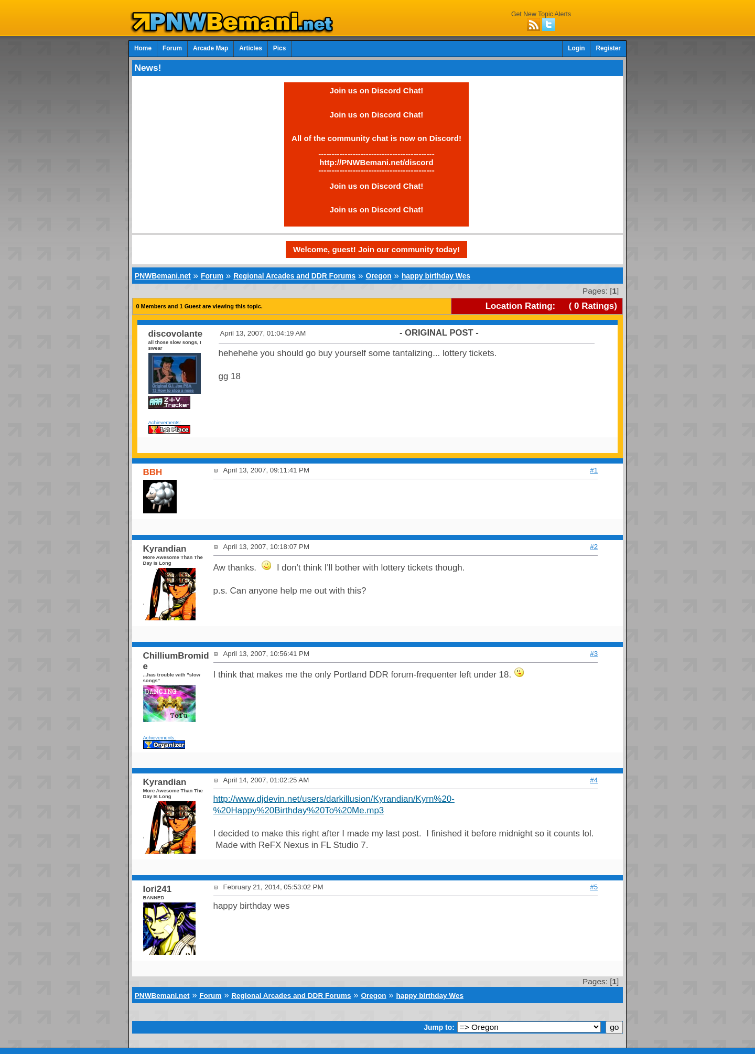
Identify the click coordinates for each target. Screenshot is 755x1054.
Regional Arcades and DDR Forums (294, 276)
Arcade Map (210, 48)
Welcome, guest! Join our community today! (376, 249)
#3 (594, 654)
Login (576, 48)
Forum (172, 48)
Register (608, 48)
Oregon (378, 276)
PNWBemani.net (163, 276)
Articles (250, 48)
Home (143, 48)
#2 (594, 547)
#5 (594, 887)
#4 (594, 780)
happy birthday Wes (436, 276)
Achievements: (164, 422)
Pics (279, 48)
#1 (594, 470)
